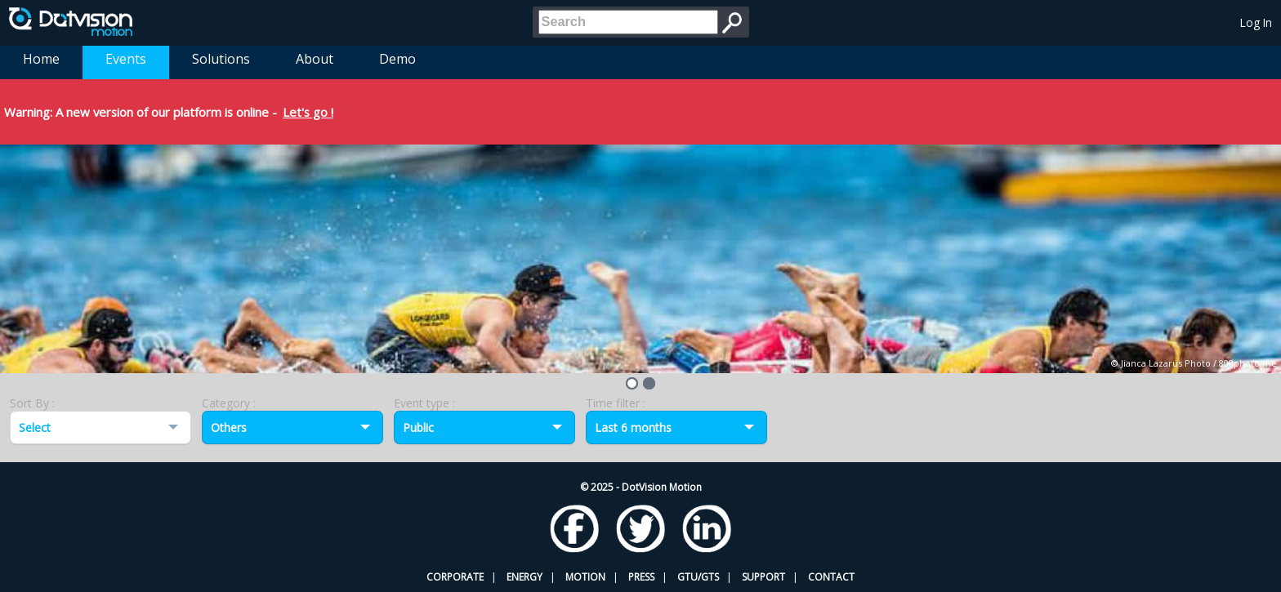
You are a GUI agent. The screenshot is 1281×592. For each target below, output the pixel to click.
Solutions (221, 59)
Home (41, 59)
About (314, 59)
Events (125, 59)
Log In (1256, 22)
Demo (397, 59)
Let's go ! (308, 112)
